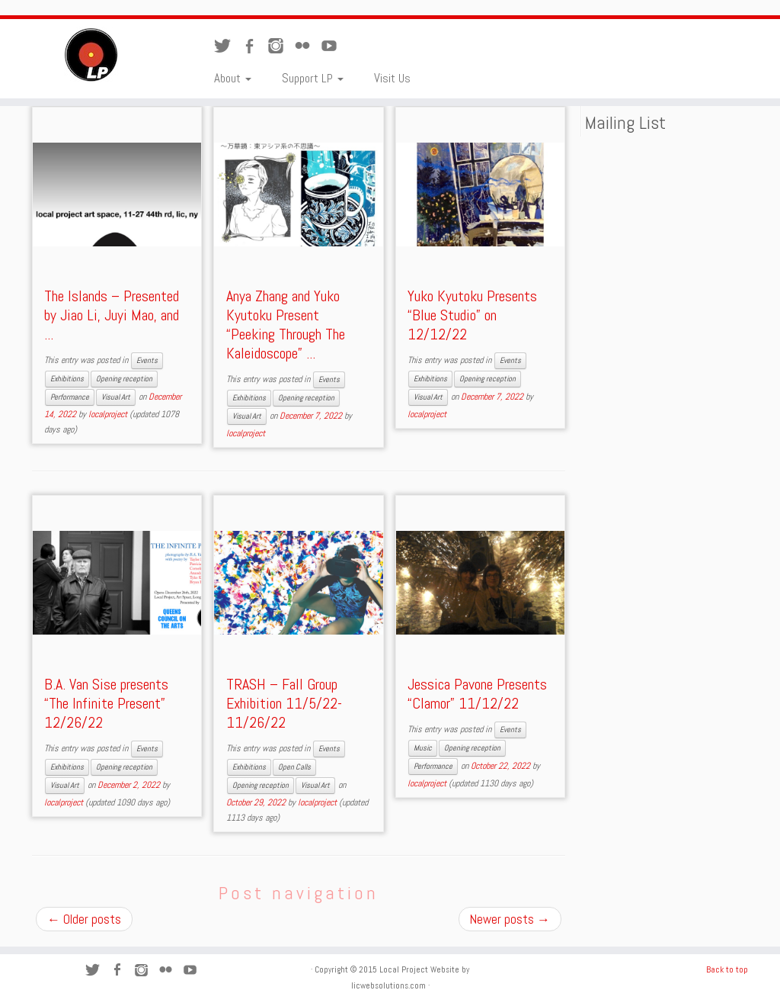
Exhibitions (67, 379)
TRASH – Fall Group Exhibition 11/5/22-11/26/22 (284, 703)
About (232, 77)
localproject (107, 414)
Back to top (727, 969)
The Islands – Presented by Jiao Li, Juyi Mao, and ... (111, 315)
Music (423, 748)
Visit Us (392, 77)
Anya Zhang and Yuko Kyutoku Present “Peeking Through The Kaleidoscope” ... (285, 324)
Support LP (313, 77)
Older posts (84, 919)
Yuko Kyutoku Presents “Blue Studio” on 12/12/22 (472, 315)
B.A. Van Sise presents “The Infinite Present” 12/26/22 (106, 703)
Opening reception (124, 379)
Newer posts (510, 919)
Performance (69, 397)
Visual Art (115, 397)
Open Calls (294, 767)
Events (147, 360)
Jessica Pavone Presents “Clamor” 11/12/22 (477, 693)
